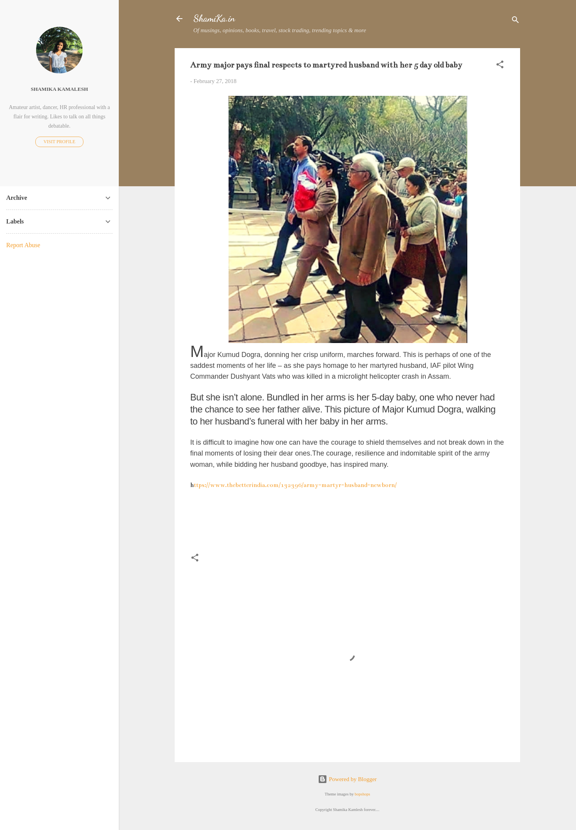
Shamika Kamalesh (59, 89)
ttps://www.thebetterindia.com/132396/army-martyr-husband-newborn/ (293, 485)
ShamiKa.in (214, 18)
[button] (500, 66)
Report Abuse (23, 245)
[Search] (515, 21)
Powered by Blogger (347, 779)
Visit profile (59, 141)
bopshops (362, 794)
